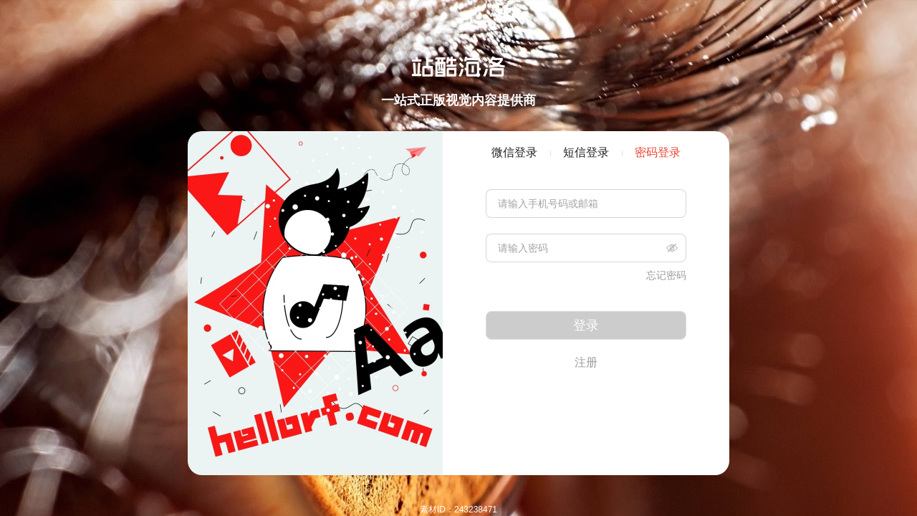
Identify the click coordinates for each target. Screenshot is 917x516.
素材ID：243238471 (458, 510)
